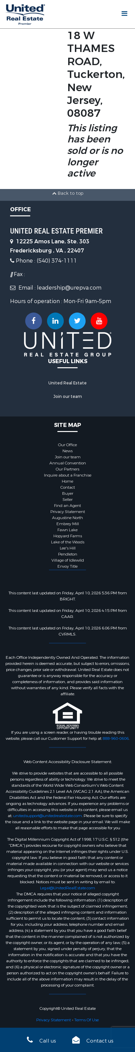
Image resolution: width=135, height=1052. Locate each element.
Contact (67, 487)
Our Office (67, 445)
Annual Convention (67, 463)
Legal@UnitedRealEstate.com (67, 888)
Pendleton (67, 554)
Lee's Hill (68, 548)
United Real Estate (67, 383)
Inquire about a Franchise (67, 475)
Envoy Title (67, 566)
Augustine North (67, 517)
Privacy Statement (67, 511)
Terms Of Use (86, 1020)
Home (67, 481)
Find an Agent (67, 505)
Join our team (67, 396)
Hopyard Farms (67, 536)
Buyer (67, 493)
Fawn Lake (67, 530)
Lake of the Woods (67, 542)
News (67, 451)
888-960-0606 (115, 738)
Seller (67, 499)
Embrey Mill (67, 524)
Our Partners (67, 469)
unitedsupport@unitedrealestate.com (47, 815)
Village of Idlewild (67, 560)
